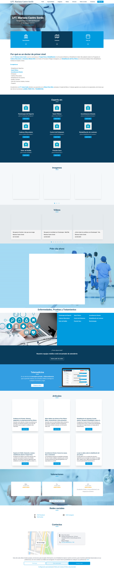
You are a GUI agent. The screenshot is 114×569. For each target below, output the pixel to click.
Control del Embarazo (79, 318)
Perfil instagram (70, 515)
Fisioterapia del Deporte (65, 315)
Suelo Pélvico (77, 315)
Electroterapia (92, 321)
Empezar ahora (37, 385)
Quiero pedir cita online (57, 358)
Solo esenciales (57, 563)
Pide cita (100, 1)
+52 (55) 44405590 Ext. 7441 (67, 542)
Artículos (74, 1)
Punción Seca (77, 321)
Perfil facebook (41, 515)
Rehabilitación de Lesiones (96, 318)
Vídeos (67, 1)
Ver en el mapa (41, 542)
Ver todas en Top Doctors (57, 501)
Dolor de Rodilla (63, 321)
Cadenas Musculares (64, 318)
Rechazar (34, 563)
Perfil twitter (40, 517)
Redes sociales (83, 1)
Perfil (43, 1)
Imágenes (60, 1)
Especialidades (50, 1)
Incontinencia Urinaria (95, 315)
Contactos (92, 1)
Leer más (26, 118)
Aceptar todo (79, 563)
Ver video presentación (28, 25)
